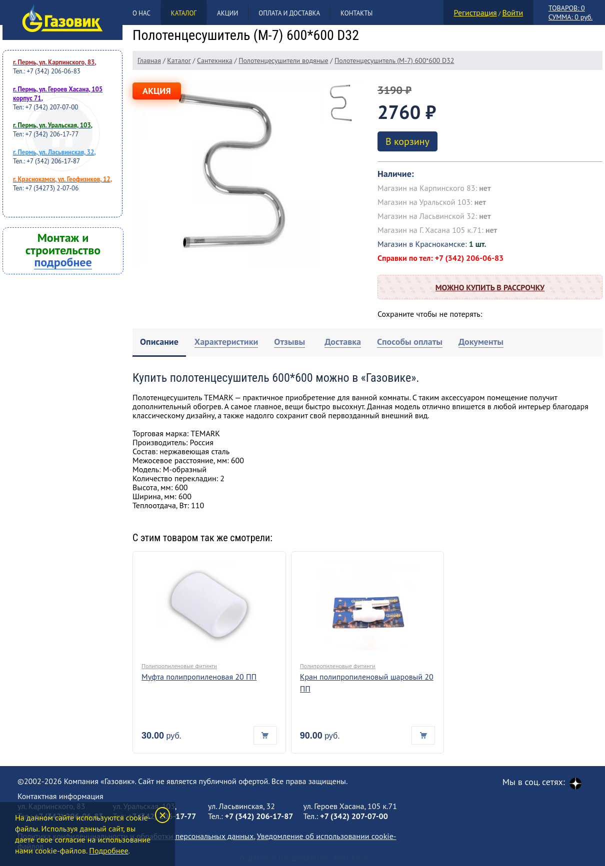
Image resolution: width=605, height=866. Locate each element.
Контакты (356, 13)
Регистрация (475, 12)
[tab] (159, 342)
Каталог (183, 13)
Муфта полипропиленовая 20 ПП (199, 677)
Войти (512, 12)
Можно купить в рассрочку (490, 287)
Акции (227, 13)
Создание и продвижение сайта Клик (302, 858)
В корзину (408, 141)
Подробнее (108, 851)
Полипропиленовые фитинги (179, 666)
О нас (141, 13)
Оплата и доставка (289, 13)
